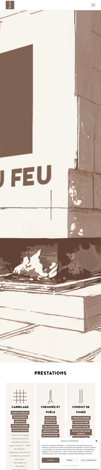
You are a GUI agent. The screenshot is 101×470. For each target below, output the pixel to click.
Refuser (70, 460)
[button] (96, 441)
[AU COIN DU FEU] (10, 5)
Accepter (50, 460)
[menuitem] (92, 5)
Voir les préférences (88, 460)
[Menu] (92, 5)
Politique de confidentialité (70, 466)
